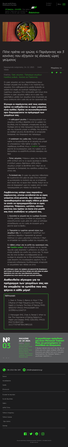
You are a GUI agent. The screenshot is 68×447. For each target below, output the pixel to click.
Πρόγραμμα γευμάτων (33, 75)
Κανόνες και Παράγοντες (28, 77)
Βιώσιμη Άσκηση (23, 348)
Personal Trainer (23, 353)
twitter (30, 433)
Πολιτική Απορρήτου (8, 412)
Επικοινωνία (6, 389)
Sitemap (5, 425)
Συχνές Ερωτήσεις (8, 399)
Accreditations (7, 380)
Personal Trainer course (25, 346)
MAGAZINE (18, 9)
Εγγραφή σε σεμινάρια (9, 394)
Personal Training (23, 351)
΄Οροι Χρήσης (6, 421)
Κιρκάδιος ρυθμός (11, 77)
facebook (25, 433)
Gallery (4, 403)
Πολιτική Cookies (7, 417)
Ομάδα (4, 385)
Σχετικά (5, 376)
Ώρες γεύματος (17, 75)
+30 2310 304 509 (13, 370)
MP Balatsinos (9, 9)
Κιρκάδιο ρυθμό (17, 247)
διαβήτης (35, 146)
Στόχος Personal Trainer (25, 350)
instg (42, 433)
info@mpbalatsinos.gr (34, 370)
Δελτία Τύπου (6, 407)
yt (36, 433)
